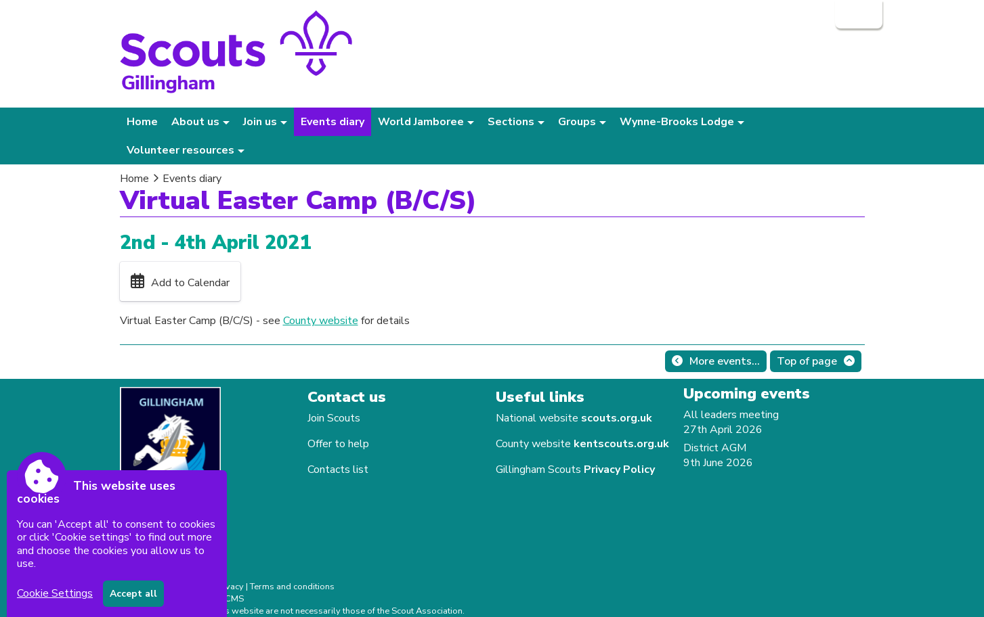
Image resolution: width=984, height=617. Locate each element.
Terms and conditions (292, 586)
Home (142, 121)
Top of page (807, 361)
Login (857, 14)
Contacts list (337, 469)
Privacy (229, 586)
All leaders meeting (731, 414)
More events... (724, 361)
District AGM (714, 447)
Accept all (133, 593)
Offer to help (338, 443)
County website (320, 320)
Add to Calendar (190, 282)
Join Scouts (333, 418)
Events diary (332, 121)
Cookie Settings (55, 593)
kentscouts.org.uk (621, 443)
